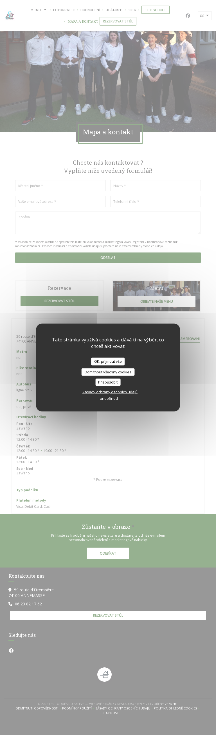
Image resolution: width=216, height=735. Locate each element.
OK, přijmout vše (108, 361)
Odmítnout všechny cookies (107, 371)
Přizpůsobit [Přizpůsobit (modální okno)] (108, 382)
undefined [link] (109, 398)
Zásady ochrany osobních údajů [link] (110, 391)
